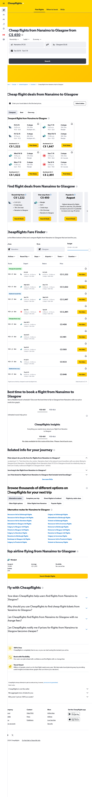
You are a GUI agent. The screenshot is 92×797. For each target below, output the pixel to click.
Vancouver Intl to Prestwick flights (62, 537)
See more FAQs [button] (50, 472)
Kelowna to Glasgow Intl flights (61, 528)
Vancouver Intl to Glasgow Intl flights (25, 515)
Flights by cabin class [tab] (21, 496)
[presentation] (27, 35)
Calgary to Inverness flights (59, 534)
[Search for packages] (4, 24)
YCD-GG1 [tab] (45, 402)
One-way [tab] (36, 112)
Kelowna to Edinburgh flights (60, 524)
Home (12, 84)
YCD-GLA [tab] (55, 402)
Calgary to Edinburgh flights (60, 512)
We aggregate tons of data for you (51, 690)
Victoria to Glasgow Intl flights (22, 528)
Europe (19, 84)
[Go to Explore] (4, 28)
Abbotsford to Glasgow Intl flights (24, 521)
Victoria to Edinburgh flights (60, 518)
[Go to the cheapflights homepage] (16, 3)
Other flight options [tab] (40, 496)
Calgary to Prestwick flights (22, 540)
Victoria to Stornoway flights (60, 540)
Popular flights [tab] (19, 501)
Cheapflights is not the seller (51, 686)
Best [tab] (26, 112)
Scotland (37, 84)
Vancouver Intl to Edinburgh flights (24, 512)
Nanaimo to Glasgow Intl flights (61, 531)
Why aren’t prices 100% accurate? (51, 694)
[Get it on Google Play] (75, 712)
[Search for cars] (4, 19)
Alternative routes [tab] (20, 491)
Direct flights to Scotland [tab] (57, 491)
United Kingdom (28, 84)
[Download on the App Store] (75, 717)
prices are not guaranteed (55, 680)
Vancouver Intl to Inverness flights (62, 521)
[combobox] (42, 39)
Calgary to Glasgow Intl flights (23, 524)
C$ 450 (19, 35)
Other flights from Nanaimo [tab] (61, 496)
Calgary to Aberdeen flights (22, 531)
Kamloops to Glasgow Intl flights (23, 537)
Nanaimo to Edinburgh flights (22, 534)
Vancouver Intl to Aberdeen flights (24, 518)
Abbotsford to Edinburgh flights (61, 515)
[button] (3, 3)
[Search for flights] (4, 10)
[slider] (67, 259)
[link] (23, 219)
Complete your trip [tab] (37, 491)
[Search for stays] (4, 15)
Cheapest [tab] (17, 112)
